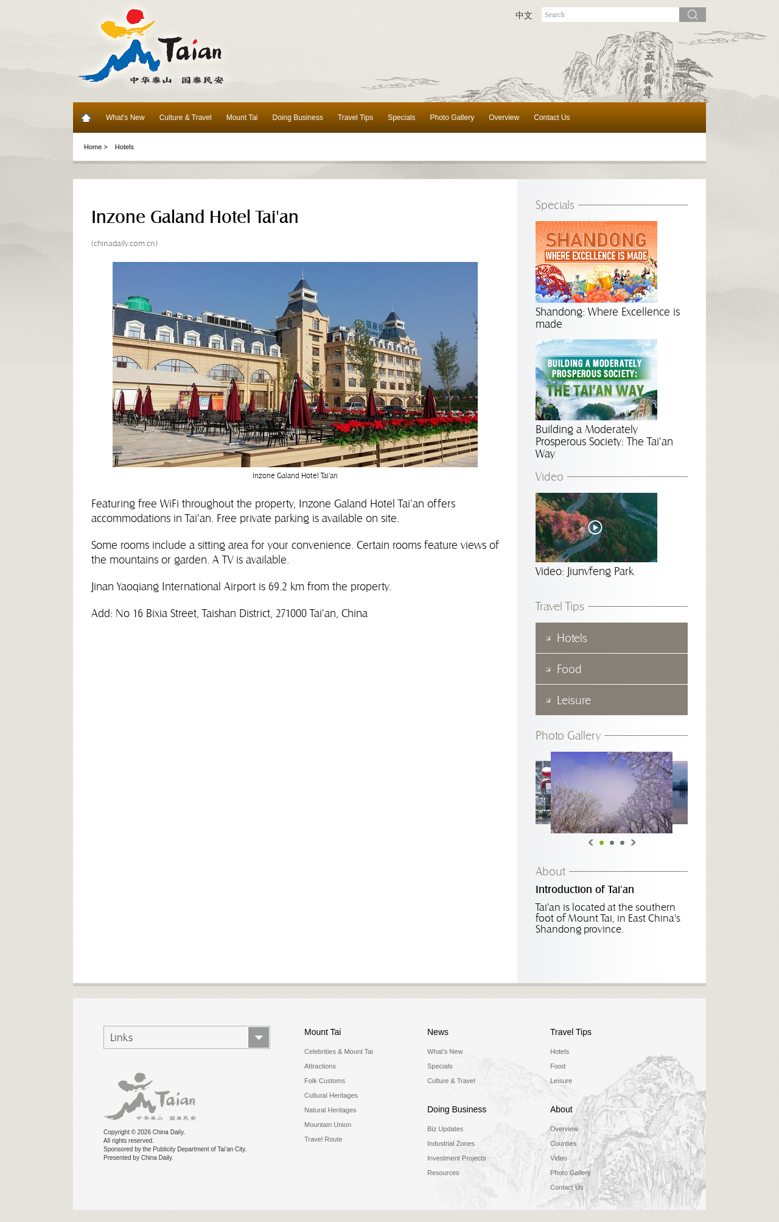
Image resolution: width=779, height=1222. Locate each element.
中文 (524, 15)
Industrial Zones (451, 1143)
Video (550, 476)
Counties (563, 1143)
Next (633, 842)
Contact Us (552, 117)
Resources (443, 1172)
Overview (504, 117)
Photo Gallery (452, 117)
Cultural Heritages (331, 1095)
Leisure (561, 1080)
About (550, 871)
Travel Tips (355, 117)
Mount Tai (242, 117)
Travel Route (323, 1139)
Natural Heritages (330, 1110)
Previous (590, 842)
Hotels (124, 146)
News (438, 1032)
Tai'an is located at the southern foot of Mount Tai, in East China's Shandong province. (608, 918)
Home (86, 117)
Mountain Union (327, 1124)
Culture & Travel (185, 117)
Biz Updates (445, 1128)
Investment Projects (456, 1158)
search (692, 14)
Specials (401, 117)
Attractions (320, 1066)
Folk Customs (324, 1080)
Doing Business (298, 117)
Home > (96, 146)
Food (557, 1066)
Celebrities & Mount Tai (338, 1051)
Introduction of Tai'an (585, 889)
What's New (125, 117)
